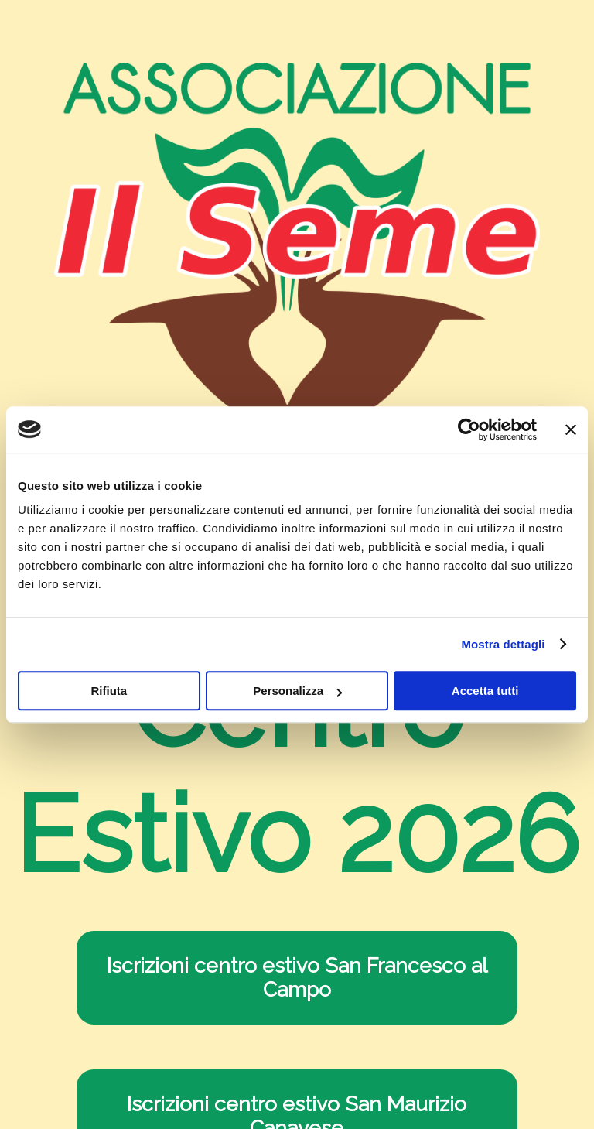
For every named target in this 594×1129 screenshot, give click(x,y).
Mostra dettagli (502, 644)
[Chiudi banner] (570, 429)
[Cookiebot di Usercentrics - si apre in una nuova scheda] (469, 429)
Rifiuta (108, 690)
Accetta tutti (485, 690)
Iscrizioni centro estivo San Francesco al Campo (297, 977)
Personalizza (297, 690)
